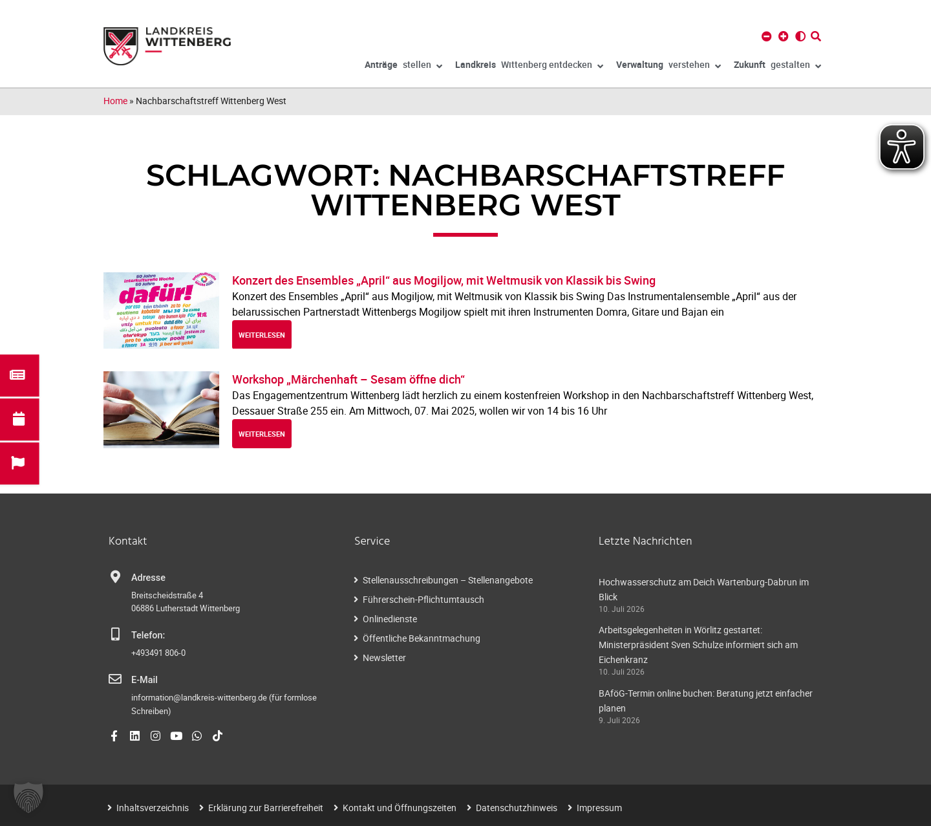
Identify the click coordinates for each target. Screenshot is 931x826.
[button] (28, 797)
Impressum (599, 807)
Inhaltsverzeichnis (152, 807)
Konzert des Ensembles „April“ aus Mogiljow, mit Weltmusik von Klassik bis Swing (444, 280)
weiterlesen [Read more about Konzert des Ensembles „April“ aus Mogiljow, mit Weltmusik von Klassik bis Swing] (262, 335)
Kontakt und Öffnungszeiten (399, 807)
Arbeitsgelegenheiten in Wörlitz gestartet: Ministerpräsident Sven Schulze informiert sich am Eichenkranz (698, 645)
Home (115, 100)
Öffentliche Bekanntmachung (421, 638)
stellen (403, 67)
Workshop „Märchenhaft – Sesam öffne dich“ (348, 379)
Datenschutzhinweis (516, 807)
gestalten (777, 67)
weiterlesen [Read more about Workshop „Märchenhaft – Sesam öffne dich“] (262, 434)
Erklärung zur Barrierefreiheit (265, 807)
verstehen (668, 67)
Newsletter (384, 657)
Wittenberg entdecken (529, 67)
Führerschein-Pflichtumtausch (423, 599)
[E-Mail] (115, 679)
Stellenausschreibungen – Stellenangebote (448, 580)
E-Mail (144, 680)
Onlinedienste (390, 619)
